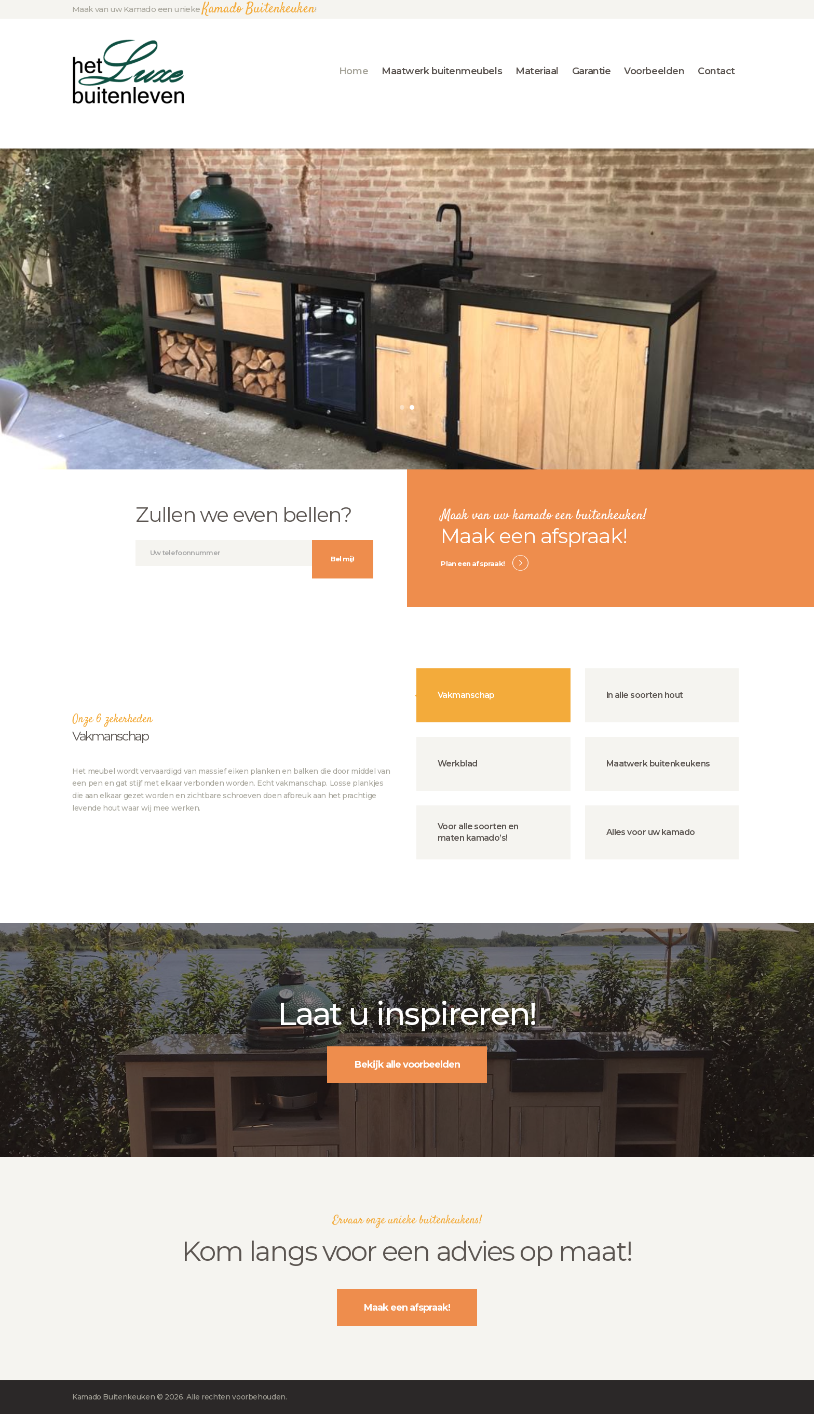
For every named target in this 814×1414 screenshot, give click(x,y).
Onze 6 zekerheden (112, 719)
